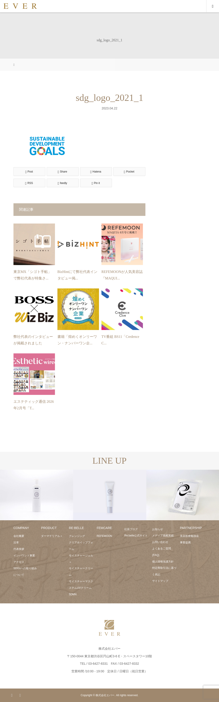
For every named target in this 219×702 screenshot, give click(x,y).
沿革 (16, 542)
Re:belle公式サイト (136, 535)
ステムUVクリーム (80, 587)
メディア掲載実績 (163, 535)
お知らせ (157, 529)
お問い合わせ (160, 542)
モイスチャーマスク (81, 581)
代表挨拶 (18, 549)
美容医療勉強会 (189, 536)
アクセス (18, 562)
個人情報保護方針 (163, 561)
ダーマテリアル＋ (52, 536)
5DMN (73, 594)
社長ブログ (131, 529)
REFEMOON (104, 536)
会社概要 (18, 536)
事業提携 (185, 542)
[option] (36, 495)
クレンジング (77, 536)
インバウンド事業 (24, 555)
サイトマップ (160, 580)
